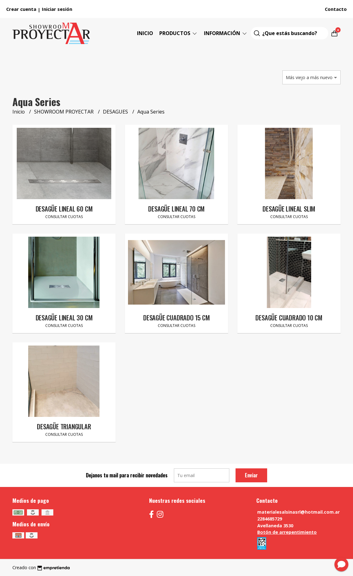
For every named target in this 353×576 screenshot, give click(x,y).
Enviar (251, 475)
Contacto (336, 9)
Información (226, 33)
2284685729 (269, 519)
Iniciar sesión (57, 9)
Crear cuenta (21, 9)
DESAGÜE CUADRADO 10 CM (288, 317)
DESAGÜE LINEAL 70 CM (176, 208)
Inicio (145, 33)
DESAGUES (116, 111)
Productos (178, 33)
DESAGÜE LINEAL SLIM (289, 208)
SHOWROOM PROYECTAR (64, 111)
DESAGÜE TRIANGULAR (64, 426)
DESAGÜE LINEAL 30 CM (64, 317)
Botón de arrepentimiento (287, 532)
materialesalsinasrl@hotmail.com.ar (298, 512)
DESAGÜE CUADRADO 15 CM (176, 317)
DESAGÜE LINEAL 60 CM (64, 208)
